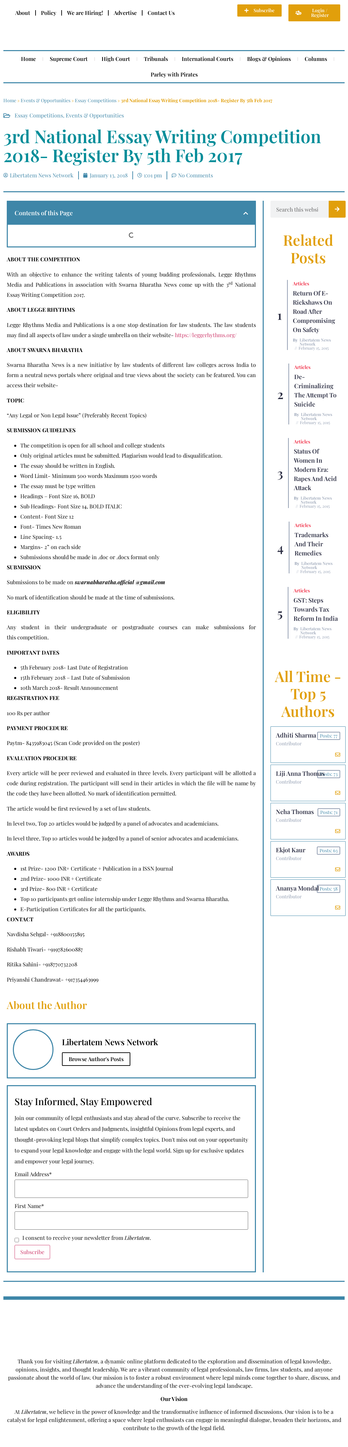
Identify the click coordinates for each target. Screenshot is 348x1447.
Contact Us (161, 12)
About (22, 12)
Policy (48, 12)
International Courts (207, 58)
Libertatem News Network (315, 342)
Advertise (125, 12)
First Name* (29, 1206)
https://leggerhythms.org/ (206, 334)
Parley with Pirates (174, 74)
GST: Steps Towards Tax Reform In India (315, 609)
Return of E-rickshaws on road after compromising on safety (314, 311)
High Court (116, 58)
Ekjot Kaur (290, 850)
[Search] (337, 209)
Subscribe (32, 1251)
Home (28, 58)
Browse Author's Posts (96, 1058)
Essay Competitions (95, 100)
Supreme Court (69, 58)
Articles (301, 283)
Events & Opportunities (45, 100)
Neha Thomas (295, 812)
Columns (316, 58)
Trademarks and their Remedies (311, 544)
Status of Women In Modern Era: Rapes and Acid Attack (315, 469)
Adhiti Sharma (296, 735)
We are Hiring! (85, 12)
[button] (245, 213)
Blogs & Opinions (269, 58)
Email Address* (33, 1174)
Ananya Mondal (297, 888)
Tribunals (156, 58)
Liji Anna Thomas (300, 773)
